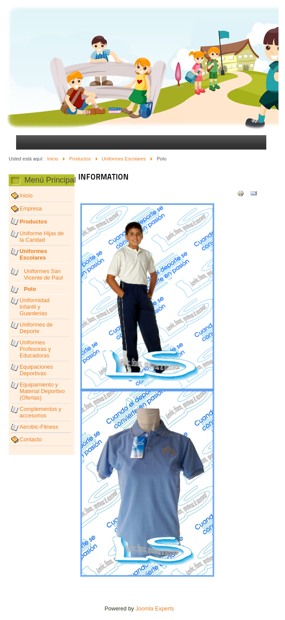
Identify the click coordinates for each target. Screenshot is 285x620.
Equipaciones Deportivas (36, 370)
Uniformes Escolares (124, 158)
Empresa (31, 208)
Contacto (31, 439)
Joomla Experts (154, 608)
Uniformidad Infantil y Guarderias (35, 307)
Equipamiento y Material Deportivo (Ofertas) (42, 391)
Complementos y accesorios (40, 412)
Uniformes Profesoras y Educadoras (35, 349)
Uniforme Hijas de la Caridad (42, 236)
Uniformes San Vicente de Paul (43, 274)
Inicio (52, 158)
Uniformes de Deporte (36, 327)
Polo (30, 289)
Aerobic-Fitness (39, 426)
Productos (80, 158)
